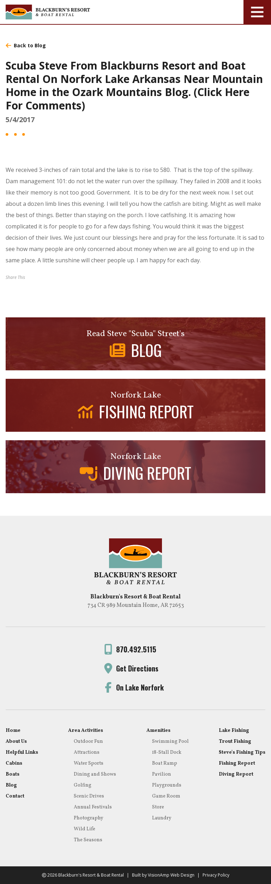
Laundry (161, 818)
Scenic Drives (89, 796)
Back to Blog (26, 45)
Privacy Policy (216, 875)
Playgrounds (166, 785)
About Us (16, 741)
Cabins (14, 763)
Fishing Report (237, 763)
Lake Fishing (234, 730)
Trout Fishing (235, 741)
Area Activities (85, 730)
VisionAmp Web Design (171, 875)
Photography (88, 818)
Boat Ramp (164, 763)
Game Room (166, 796)
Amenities (158, 730)
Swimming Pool (170, 741)
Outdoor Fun (88, 741)
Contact (15, 796)
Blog (11, 785)
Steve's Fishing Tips (242, 752)
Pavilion (161, 774)
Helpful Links (22, 752)
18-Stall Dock (166, 752)
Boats (12, 774)
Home (13, 730)
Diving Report (236, 774)
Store (158, 807)
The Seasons (88, 840)
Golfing (82, 785)
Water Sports (88, 763)
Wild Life (84, 829)
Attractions (87, 752)
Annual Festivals (93, 807)
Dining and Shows (95, 774)
